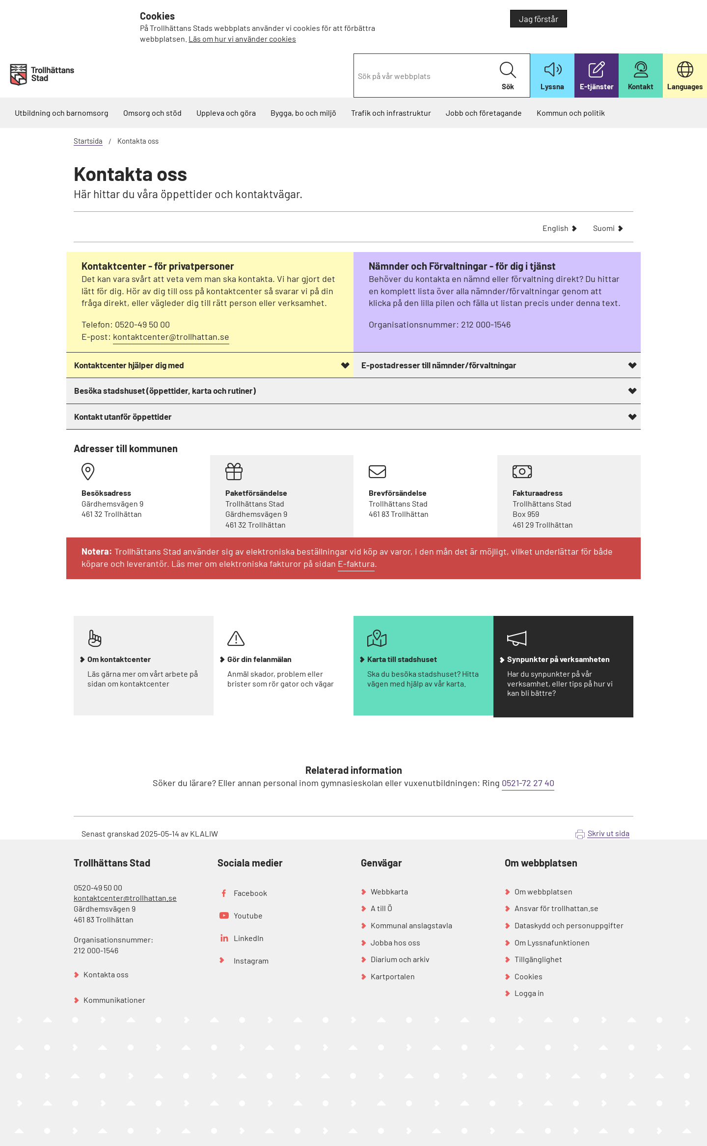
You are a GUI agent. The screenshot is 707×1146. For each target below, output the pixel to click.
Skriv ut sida (608, 833)
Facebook (250, 892)
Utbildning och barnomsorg (62, 112)
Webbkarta (389, 891)
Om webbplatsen (543, 891)
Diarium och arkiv (400, 959)
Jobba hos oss (395, 942)
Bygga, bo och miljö (303, 112)
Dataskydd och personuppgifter (569, 925)
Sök (508, 76)
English (556, 229)
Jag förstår (538, 19)
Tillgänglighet (538, 959)
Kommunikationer (114, 999)
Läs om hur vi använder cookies (242, 38)
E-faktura (356, 563)
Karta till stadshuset (402, 659)
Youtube (248, 915)
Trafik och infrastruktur (391, 112)
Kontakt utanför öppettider (123, 416)
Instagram (251, 960)
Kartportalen (393, 976)
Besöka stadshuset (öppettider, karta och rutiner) (165, 390)
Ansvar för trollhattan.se (556, 908)
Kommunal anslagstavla (411, 925)
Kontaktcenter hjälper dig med (129, 365)
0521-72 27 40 (528, 782)
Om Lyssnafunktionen (552, 942)
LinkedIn (249, 937)
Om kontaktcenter (119, 659)
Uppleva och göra (226, 112)
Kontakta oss (106, 974)
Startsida (88, 140)
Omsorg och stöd (152, 112)
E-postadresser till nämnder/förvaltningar (439, 365)
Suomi (604, 229)
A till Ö (381, 908)
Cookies (529, 976)
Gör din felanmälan (259, 659)
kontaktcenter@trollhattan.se (171, 336)
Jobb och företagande (484, 112)
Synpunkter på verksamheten (558, 659)
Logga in (529, 992)
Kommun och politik (571, 112)
